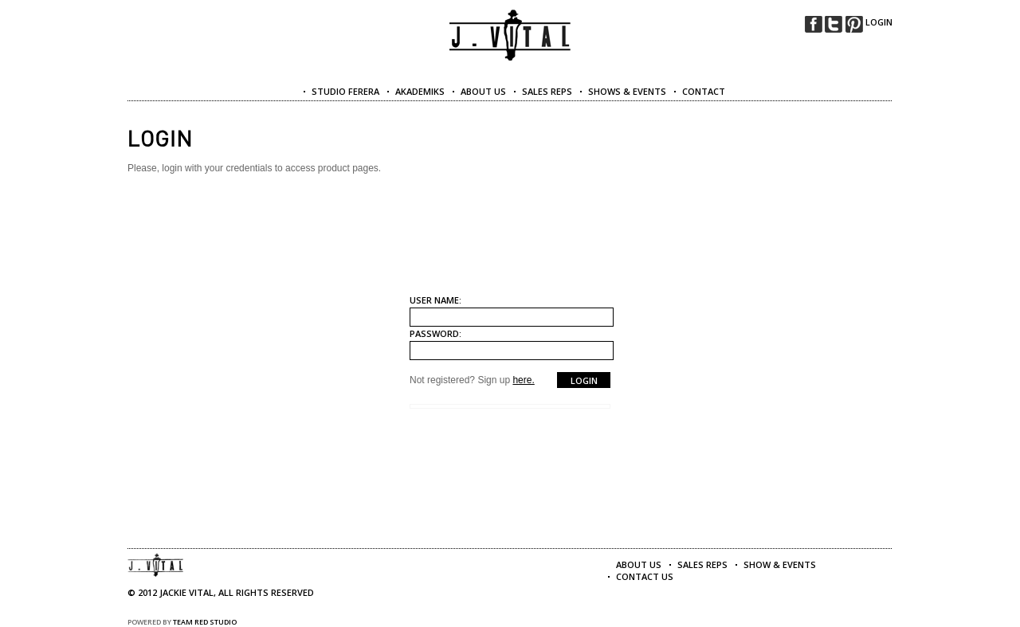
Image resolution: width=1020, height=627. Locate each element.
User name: (435, 300)
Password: (435, 333)
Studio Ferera (345, 91)
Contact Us (644, 576)
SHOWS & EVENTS (627, 91)
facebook (813, 24)
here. (523, 380)
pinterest (854, 24)
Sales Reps (702, 564)
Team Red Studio (205, 622)
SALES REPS (547, 91)
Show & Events (779, 564)
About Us (638, 564)
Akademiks (420, 91)
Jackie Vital (510, 35)
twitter (833, 24)
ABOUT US (483, 91)
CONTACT (703, 91)
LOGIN (878, 22)
